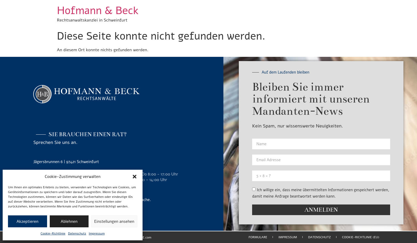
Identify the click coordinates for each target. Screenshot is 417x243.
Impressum (97, 233)
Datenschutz (77, 233)
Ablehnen (69, 221)
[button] (134, 176)
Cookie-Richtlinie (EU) (360, 237)
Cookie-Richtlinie (52, 233)
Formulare (258, 237)
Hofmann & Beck (97, 10)
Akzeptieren (27, 221)
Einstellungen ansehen (114, 221)
